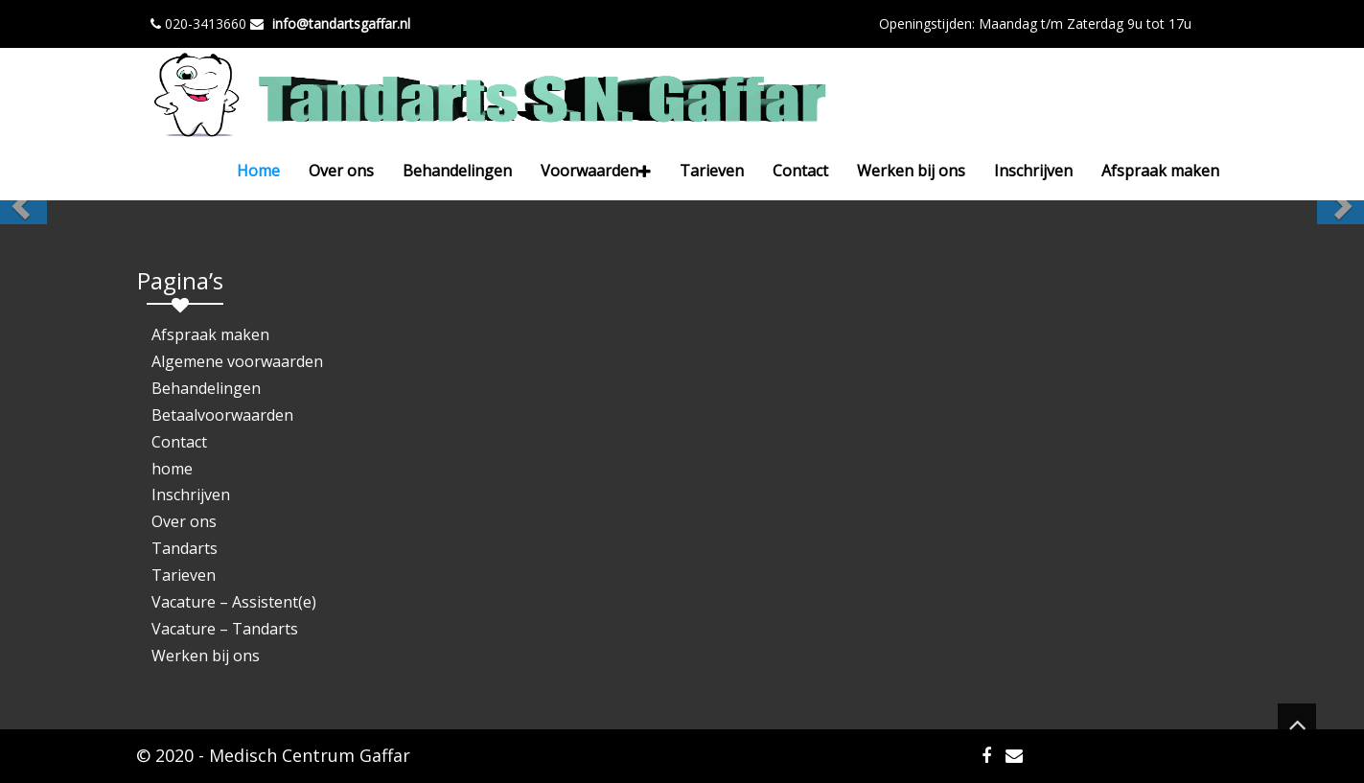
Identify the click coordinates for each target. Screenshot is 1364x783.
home (172, 468)
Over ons (341, 170)
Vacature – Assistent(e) (233, 601)
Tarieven (712, 170)
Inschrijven (1033, 170)
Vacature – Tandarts (224, 628)
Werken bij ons (911, 170)
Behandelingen (457, 170)
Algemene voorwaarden (237, 361)
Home (258, 170)
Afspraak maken (1160, 170)
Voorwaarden (596, 170)
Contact (800, 170)
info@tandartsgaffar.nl (341, 23)
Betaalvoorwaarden (222, 415)
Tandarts (184, 548)
